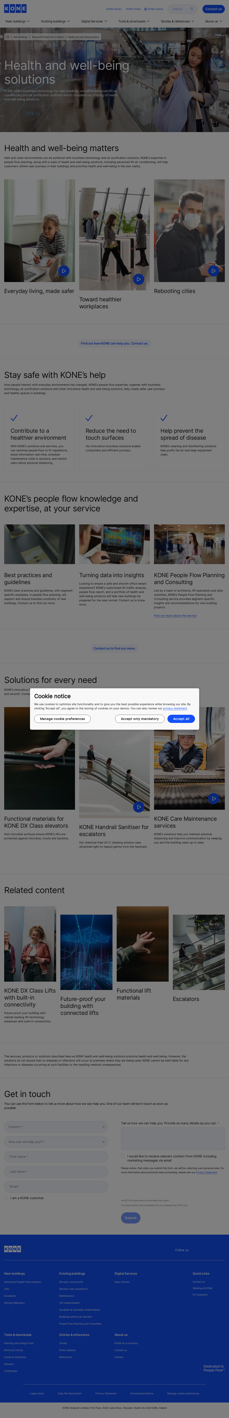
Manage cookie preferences (62, 719)
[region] (114, 709)
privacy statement (175, 708)
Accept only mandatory (140, 719)
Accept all (181, 719)
